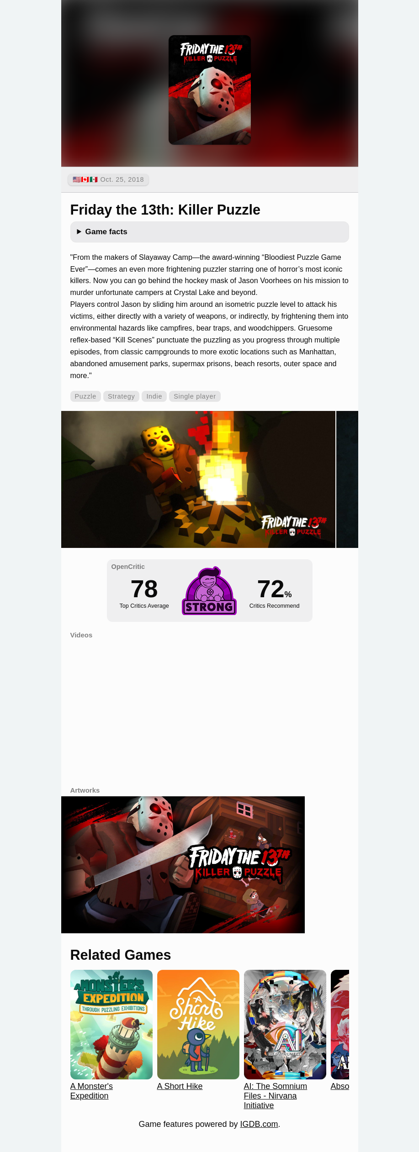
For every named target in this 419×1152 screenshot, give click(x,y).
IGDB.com (259, 1124)
